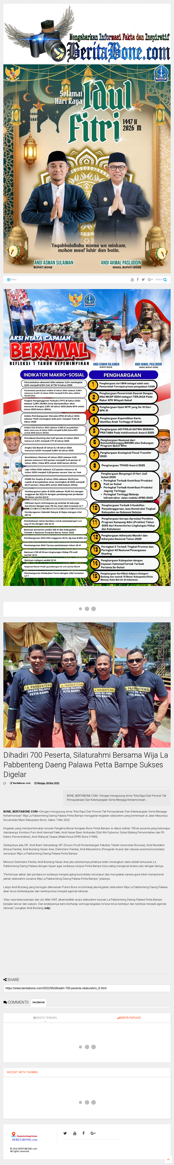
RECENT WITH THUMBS (22, 1072)
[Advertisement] (87, 945)
